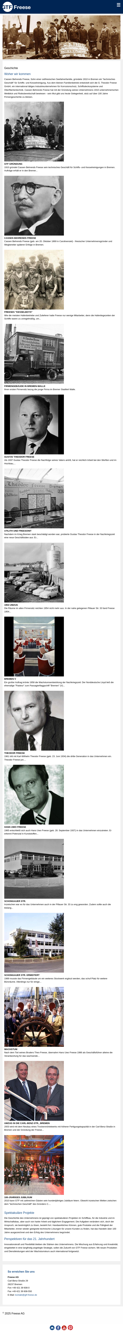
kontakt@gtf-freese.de (26, 1295)
